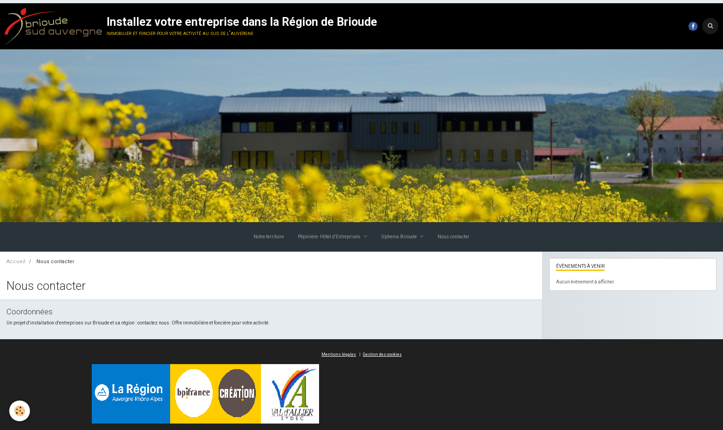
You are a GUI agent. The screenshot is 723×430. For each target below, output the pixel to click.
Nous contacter (453, 236)
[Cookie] (19, 411)
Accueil (15, 262)
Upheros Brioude (399, 236)
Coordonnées (29, 311)
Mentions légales (338, 354)
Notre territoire (269, 236)
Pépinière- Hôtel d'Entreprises (330, 236)
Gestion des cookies (382, 354)
